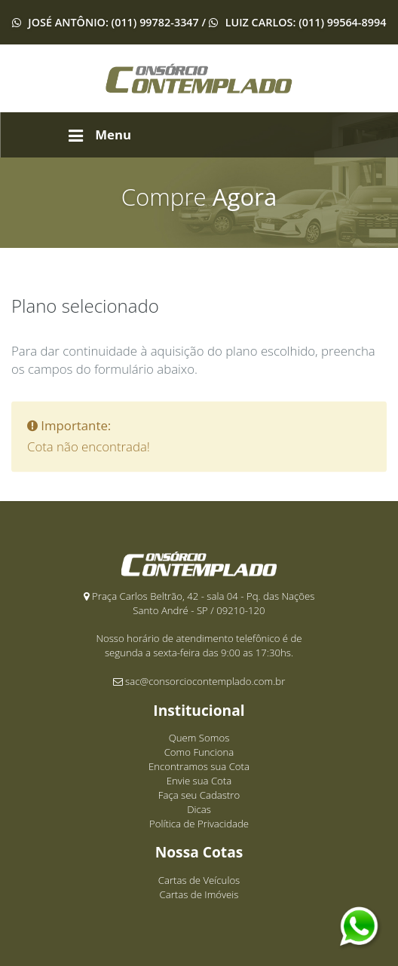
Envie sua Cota (199, 780)
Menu (100, 134)
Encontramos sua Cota (199, 766)
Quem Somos (199, 737)
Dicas (199, 809)
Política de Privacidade (199, 823)
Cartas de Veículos (199, 880)
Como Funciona (199, 752)
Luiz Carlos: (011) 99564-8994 (304, 22)
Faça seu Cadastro (199, 795)
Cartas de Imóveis (199, 894)
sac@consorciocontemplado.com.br (205, 681)
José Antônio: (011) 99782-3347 (113, 22)
